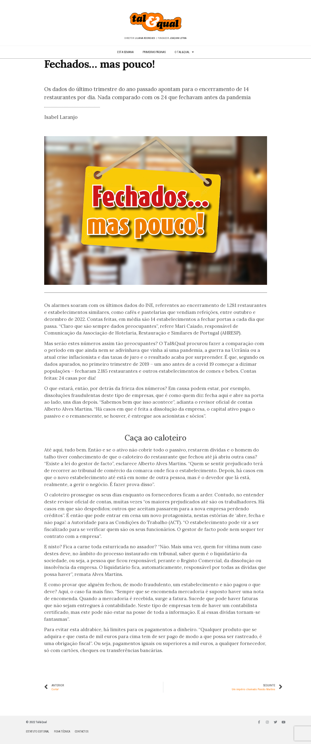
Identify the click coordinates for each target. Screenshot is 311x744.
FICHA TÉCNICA (62, 731)
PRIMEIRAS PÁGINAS (154, 52)
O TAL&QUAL (184, 52)
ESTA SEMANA (125, 52)
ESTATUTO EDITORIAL (37, 731)
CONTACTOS (81, 731)
